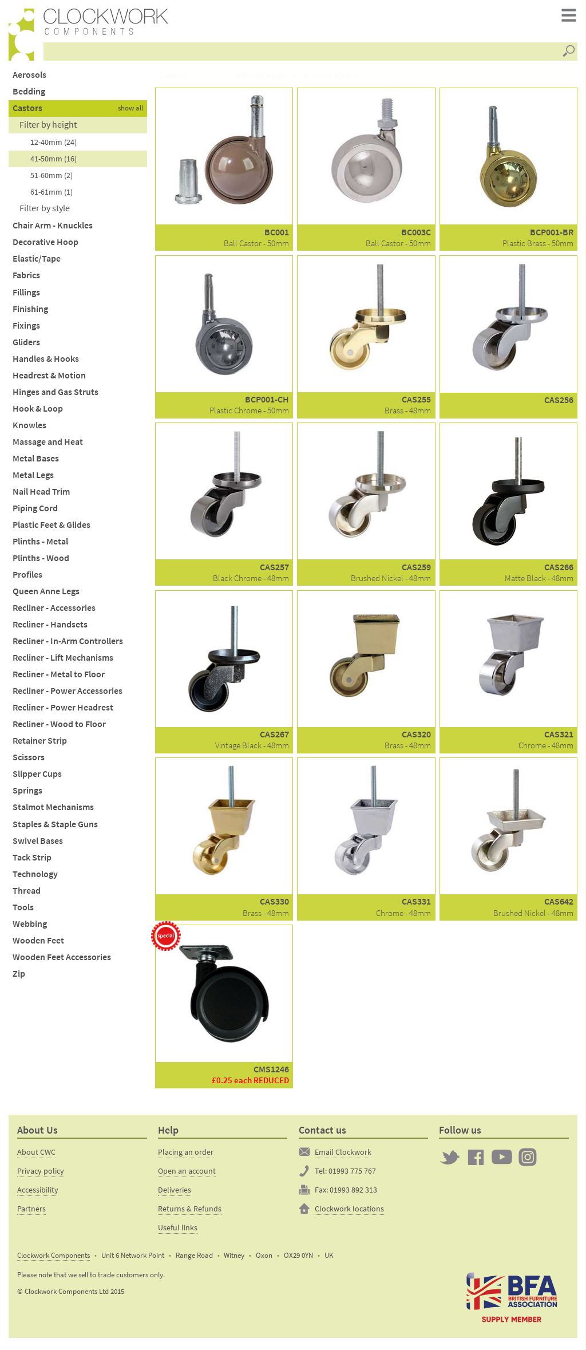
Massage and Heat (48, 445)
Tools (23, 911)
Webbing (30, 927)
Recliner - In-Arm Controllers (68, 644)
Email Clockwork (343, 1155)
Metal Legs (33, 478)
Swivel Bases (38, 844)
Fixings (26, 329)
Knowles (29, 429)
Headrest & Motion (49, 379)
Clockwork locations (349, 1212)
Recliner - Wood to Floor (59, 728)
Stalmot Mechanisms (53, 811)
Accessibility (37, 1193)
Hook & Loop (38, 412)
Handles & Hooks (46, 362)
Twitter (450, 1160)
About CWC (36, 1155)
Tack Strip (32, 861)
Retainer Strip (40, 745)
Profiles (27, 578)
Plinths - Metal (40, 545)
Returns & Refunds (189, 1212)
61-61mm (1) (51, 196)
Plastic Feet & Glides (51, 528)
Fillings (26, 296)
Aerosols (29, 78)
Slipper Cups (37, 778)
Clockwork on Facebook (476, 1160)
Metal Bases (36, 462)
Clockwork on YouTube (502, 1160)
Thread (27, 894)
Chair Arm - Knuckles (53, 229)
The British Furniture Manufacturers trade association (511, 1300)
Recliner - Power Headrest (63, 711)
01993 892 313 (353, 1193)
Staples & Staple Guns (55, 828)
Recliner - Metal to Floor (59, 678)
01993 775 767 (352, 1174)
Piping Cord (35, 512)
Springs (27, 794)
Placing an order (185, 1155)
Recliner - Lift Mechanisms (63, 661)
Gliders (26, 346)
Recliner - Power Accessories (67, 695)
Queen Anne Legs (46, 595)
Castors (27, 111)
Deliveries (174, 1193)
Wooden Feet (38, 944)
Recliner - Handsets (50, 628)
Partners (31, 1212)
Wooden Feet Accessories (62, 960)
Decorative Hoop (45, 246)
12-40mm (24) (53, 146)
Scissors (29, 761)
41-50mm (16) (53, 162)
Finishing (30, 312)
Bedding (29, 95)
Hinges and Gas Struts (55, 395)
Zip (19, 977)
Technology (35, 877)
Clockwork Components (53, 1259)
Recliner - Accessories (54, 611)
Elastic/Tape (37, 262)
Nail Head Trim (41, 495)
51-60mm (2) (51, 179)
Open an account (187, 1174)
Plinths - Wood (41, 561)
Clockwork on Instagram (528, 1160)
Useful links (177, 1231)
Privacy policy (40, 1174)
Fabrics (26, 279)
